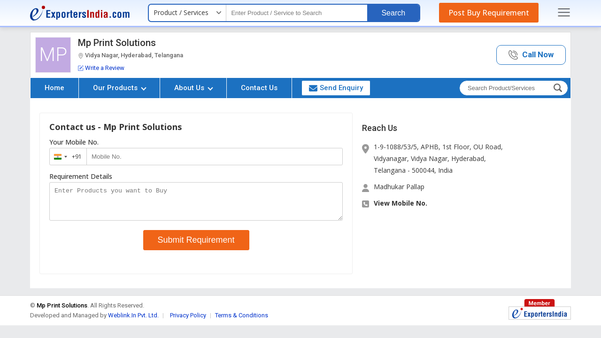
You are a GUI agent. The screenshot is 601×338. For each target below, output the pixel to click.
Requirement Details (80, 176)
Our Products (119, 88)
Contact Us (259, 88)
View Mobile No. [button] (400, 203)
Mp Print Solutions (117, 43)
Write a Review (101, 67)
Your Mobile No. (74, 142)
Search (393, 13)
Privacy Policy (188, 320)
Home (54, 88)
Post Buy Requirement (488, 13)
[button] (531, 55)
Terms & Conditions (241, 320)
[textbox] (296, 13)
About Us (193, 88)
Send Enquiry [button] (336, 88)
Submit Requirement (196, 245)
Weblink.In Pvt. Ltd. (133, 320)
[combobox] (66, 156)
